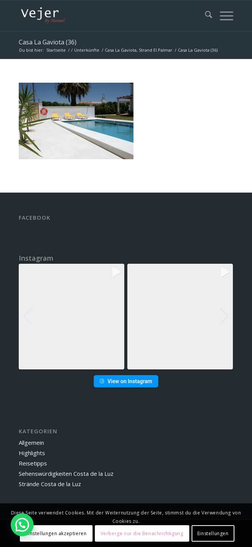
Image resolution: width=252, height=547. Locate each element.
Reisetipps (33, 463)
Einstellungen (213, 533)
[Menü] (222, 15)
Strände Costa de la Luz (50, 484)
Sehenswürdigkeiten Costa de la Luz (66, 473)
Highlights (32, 453)
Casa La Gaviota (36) (47, 42)
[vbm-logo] (104, 15)
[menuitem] (204, 15)
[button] (125, 364)
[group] (71, 316)
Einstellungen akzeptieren (56, 533)
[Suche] (204, 15)
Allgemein (31, 442)
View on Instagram (126, 381)
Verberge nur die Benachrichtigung (142, 533)
